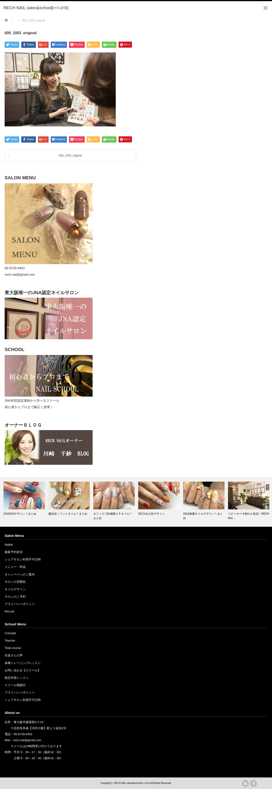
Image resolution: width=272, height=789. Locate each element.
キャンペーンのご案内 (20, 574)
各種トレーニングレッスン (23, 663)
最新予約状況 (14, 552)
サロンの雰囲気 (15, 582)
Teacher (10, 640)
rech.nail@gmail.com (27, 740)
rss (245, 783)
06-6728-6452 (23, 734)
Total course (13, 648)
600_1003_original (70, 155)
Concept (10, 633)
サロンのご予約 (15, 596)
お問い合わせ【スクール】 (23, 670)
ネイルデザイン (15, 589)
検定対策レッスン (17, 677)
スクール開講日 (15, 685)
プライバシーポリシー (20, 604)
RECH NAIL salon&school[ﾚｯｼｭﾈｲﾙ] (132, 783)
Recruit (9, 611)
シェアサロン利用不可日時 (23, 559)
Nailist (9, 544)
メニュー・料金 (15, 567)
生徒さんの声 (14, 655)
